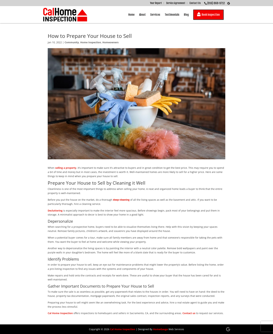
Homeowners (110, 42)
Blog (186, 14)
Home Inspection (90, 42)
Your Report (156, 3)
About (142, 14)
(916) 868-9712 (216, 3)
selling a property (65, 167)
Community (72, 42)
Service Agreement (175, 3)
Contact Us (195, 3)
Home (131, 14)
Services (155, 14)
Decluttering (55, 210)
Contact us (188, 313)
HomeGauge (160, 329)
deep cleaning (121, 199)
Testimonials (172, 14)
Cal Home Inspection (60, 313)
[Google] (228, 3)
